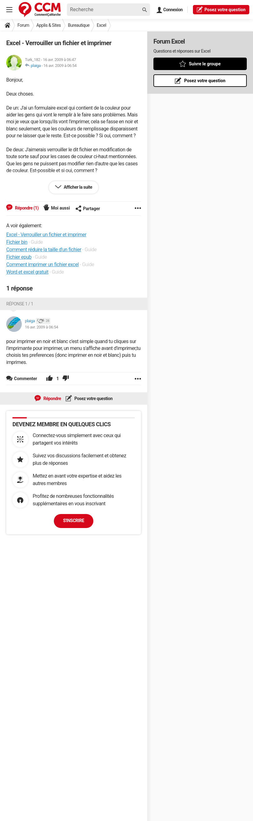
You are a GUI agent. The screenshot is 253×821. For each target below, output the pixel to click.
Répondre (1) (26, 207)
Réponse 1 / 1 (19, 303)
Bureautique (78, 25)
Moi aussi (60, 207)
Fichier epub (18, 257)
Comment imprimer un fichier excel (42, 264)
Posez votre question (93, 398)
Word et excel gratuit (27, 272)
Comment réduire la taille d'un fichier (43, 249)
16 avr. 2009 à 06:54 (60, 65)
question (221, 9)
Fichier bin (16, 242)
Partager (87, 208)
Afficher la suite (77, 187)
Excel (101, 25)
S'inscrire (73, 520)
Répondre (51, 398)
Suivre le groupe (205, 63)
